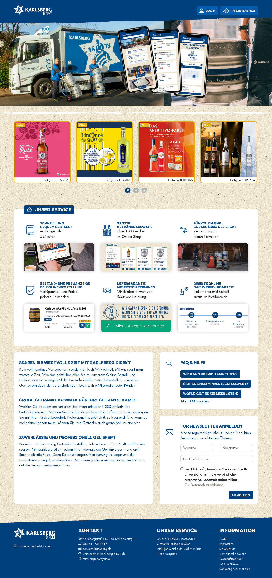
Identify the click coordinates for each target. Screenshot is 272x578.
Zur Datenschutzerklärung (204, 485)
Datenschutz (227, 549)
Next (266, 157)
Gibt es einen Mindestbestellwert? (215, 384)
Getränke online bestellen (173, 544)
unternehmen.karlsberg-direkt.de (102, 554)
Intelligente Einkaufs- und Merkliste (179, 549)
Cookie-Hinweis (229, 564)
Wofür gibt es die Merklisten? (211, 393)
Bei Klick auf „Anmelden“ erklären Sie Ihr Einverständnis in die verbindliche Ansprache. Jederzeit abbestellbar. (216, 477)
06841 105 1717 (92, 544)
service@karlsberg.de (94, 549)
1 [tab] (136, 109)
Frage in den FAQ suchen (32, 546)
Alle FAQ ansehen (194, 401)
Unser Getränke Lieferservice (176, 539)
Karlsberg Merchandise (234, 569)
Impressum (226, 544)
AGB (222, 539)
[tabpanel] (136, 60)
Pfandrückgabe (167, 554)
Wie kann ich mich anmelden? (210, 374)
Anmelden (240, 495)
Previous (6, 157)
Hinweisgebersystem (94, 559)
